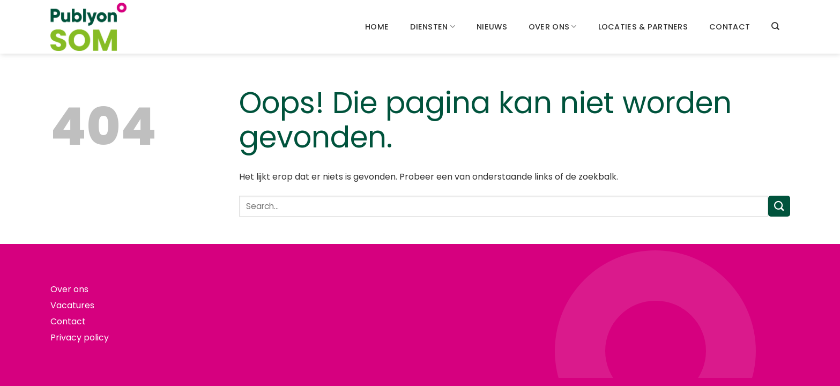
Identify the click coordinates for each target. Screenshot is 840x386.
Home (377, 26)
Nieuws (492, 26)
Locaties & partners (643, 26)
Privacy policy (79, 337)
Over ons (553, 26)
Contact (729, 26)
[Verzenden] (779, 206)
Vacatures (72, 305)
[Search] (775, 26)
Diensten (432, 26)
